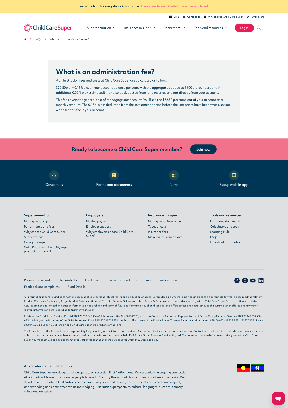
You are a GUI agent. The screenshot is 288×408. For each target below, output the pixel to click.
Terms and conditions (122, 280)
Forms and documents (114, 178)
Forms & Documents (157, 301)
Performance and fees (39, 227)
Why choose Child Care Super (223, 16)
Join (174, 16)
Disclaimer (92, 280)
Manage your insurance (164, 221)
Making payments (98, 221)
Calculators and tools (225, 227)
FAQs (38, 39)
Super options (33, 237)
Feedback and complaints (42, 287)
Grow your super (35, 242)
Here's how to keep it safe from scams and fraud (174, 6)
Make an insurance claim (165, 237)
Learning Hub (219, 232)
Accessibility (68, 280)
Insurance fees (158, 232)
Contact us (191, 16)
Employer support (98, 227)
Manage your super (37, 221)
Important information (226, 242)
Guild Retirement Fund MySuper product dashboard (46, 249)
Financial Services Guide (116, 301)
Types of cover (158, 227)
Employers (255, 16)
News (174, 178)
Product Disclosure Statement (41, 301)
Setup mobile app (234, 178)
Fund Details (76, 287)
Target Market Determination (78, 301)
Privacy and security (38, 280)
